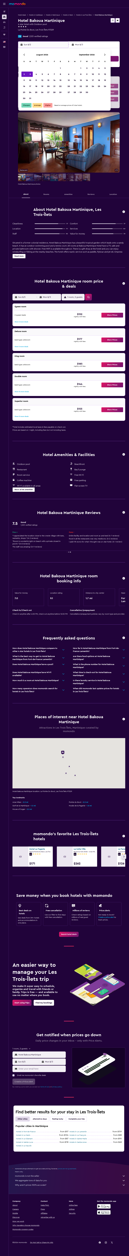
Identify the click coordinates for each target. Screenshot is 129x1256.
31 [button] (30, 98)
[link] (69, 934)
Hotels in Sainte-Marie (78, 1139)
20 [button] (48, 86)
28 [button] (54, 92)
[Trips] (4, 34)
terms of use (44, 1087)
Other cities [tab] (22, 1119)
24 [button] (30, 92)
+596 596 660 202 (26, 33)
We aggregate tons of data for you (70, 1180)
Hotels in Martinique (53, 15)
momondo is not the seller (70, 1176)
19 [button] (42, 86)
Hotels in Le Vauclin (23, 1146)
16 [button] (24, 86)
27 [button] (48, 92)
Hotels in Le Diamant (24, 1139)
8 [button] (60, 74)
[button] (4, 4)
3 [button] (30, 74)
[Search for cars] (4, 22)
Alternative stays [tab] (40, 1119)
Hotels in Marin (68, 15)
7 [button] (54, 74)
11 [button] (36, 80)
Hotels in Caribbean (36, 15)
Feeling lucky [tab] (57, 1119)
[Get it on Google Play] (104, 1206)
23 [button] (24, 92)
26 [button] (42, 92)
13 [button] (48, 80)
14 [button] (54, 80)
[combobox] (41, 1054)
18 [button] (36, 86)
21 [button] (54, 86)
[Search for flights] (4, 11)
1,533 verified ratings (38, 36)
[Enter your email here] (42, 1069)
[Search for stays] (4, 16)
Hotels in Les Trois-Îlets (84, 15)
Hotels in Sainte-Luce (24, 1142)
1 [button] (60, 68)
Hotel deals (22, 15)
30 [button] (24, 98)
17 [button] (30, 86)
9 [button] (24, 80)
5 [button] (42, 74)
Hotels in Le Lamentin (78, 1132)
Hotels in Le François (77, 1135)
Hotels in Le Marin (23, 1135)
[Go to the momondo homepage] (17, 4)
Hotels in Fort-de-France (26, 1132)
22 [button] (60, 86)
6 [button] (48, 74)
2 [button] (24, 74)
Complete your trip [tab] (77, 1119)
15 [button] (60, 80)
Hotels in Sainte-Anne (78, 1142)
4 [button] (36, 74)
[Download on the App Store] (104, 1212)
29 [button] (60, 92)
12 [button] (42, 80)
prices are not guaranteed (67, 1168)
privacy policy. (57, 1087)
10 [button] (30, 80)
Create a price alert (106, 917)
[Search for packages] (4, 27)
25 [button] (36, 92)
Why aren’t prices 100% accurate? (70, 1185)
